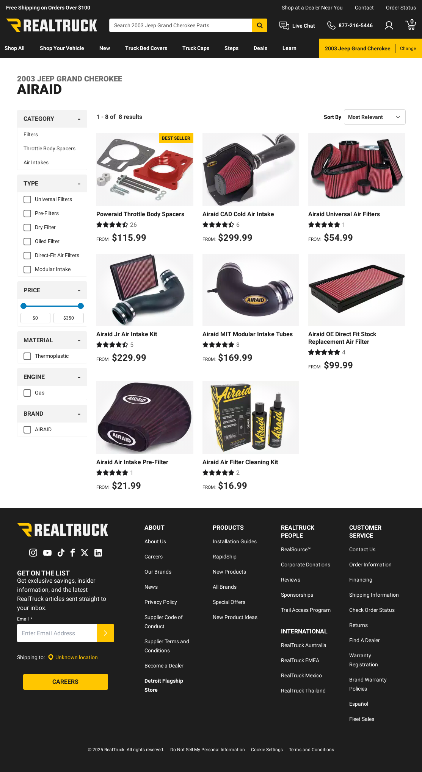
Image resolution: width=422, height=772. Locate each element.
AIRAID (43, 429)
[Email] (57, 633)
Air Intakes (36, 162)
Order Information (370, 564)
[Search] (188, 25)
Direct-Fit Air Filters (57, 255)
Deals (260, 48)
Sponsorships (297, 595)
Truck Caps (195, 48)
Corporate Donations (305, 564)
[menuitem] (14, 48)
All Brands (225, 587)
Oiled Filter (47, 241)
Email (24, 619)
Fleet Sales (361, 719)
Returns (358, 625)
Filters (31, 134)
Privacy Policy (160, 602)
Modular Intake (53, 269)
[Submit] (105, 633)
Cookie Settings (267, 749)
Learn (289, 48)
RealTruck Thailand (303, 691)
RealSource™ (296, 549)
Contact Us (362, 549)
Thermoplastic (52, 356)
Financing (360, 580)
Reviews (290, 580)
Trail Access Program (306, 610)
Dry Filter (45, 227)
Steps (231, 48)
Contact (364, 8)
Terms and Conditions (311, 749)
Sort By (332, 117)
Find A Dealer (364, 640)
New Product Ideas (235, 617)
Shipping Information (374, 595)
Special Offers (229, 602)
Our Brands (157, 572)
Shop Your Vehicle (62, 48)
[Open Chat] (297, 25)
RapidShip (225, 557)
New (104, 48)
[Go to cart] (410, 25)
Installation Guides (235, 541)
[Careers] (65, 682)
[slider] (23, 306)
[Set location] (73, 657)
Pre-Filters (47, 213)
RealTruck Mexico (301, 675)
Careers (153, 557)
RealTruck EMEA (300, 660)
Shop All (15, 48)
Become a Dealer (164, 666)
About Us (155, 541)
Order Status (401, 8)
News (151, 587)
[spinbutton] (35, 318)
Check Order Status (372, 610)
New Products (229, 572)
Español (358, 704)
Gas (39, 393)
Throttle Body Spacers (49, 148)
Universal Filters (53, 199)
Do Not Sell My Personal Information (207, 749)
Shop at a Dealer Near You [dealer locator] (312, 8)
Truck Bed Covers (146, 48)
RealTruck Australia (303, 645)
